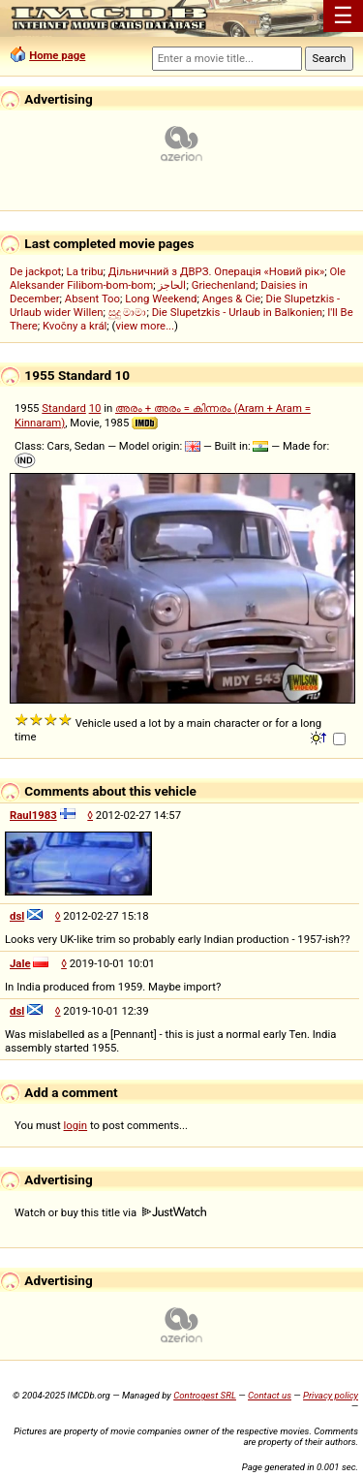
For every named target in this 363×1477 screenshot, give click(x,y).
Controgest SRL (204, 1395)
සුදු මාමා (127, 312)
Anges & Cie (231, 298)
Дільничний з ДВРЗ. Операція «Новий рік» (216, 271)
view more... (144, 325)
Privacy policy (330, 1395)
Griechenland (224, 285)
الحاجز (172, 285)
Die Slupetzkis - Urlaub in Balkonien (237, 312)
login (76, 1125)
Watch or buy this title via (110, 1212)
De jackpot (35, 271)
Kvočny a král (74, 325)
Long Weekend (161, 298)
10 (95, 408)
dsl (17, 916)
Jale (20, 963)
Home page (57, 55)
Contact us (269, 1395)
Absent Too (92, 298)
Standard (64, 408)
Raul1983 (33, 815)
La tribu (85, 271)
